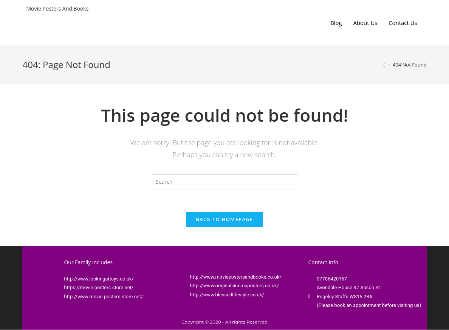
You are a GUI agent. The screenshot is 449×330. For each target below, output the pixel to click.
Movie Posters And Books (57, 8)
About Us (365, 22)
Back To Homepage (224, 219)
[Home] (385, 64)
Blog (336, 22)
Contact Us (403, 22)
